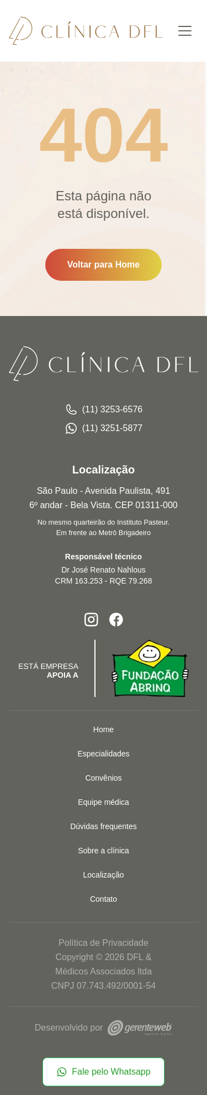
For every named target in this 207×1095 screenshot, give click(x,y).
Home (103, 729)
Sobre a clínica (103, 850)
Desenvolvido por (103, 1027)
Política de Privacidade (103, 942)
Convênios (103, 777)
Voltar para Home (103, 264)
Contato (103, 899)
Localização (103, 874)
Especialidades (103, 753)
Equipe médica (103, 802)
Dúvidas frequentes (103, 826)
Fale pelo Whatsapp (103, 1071)
